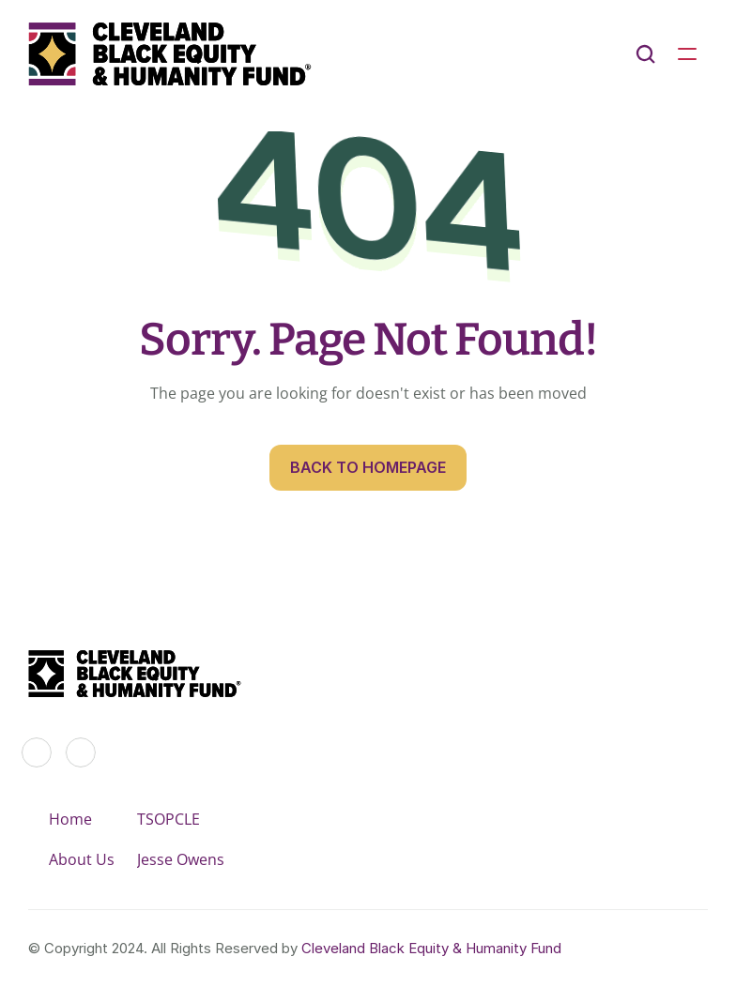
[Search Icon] (646, 54)
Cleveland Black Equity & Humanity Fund (431, 948)
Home (70, 819)
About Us (82, 859)
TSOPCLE (168, 819)
